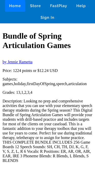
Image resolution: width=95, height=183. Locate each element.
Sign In (47, 17)
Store (35, 6)
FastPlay (58, 6)
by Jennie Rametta (17, 62)
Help (81, 6)
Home (15, 6)
